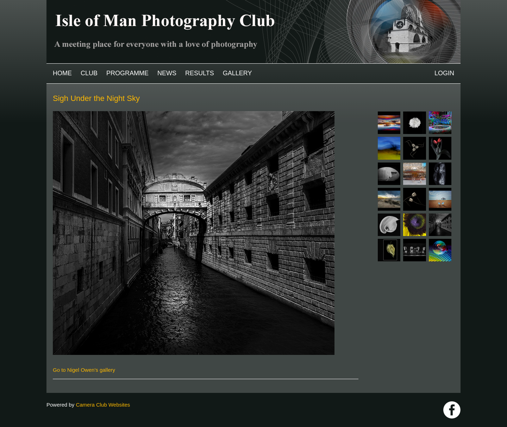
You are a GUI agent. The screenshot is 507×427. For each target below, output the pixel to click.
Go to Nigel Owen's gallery (84, 370)
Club (89, 73)
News (166, 73)
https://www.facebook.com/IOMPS (452, 410)
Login (444, 73)
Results (199, 73)
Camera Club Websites (103, 405)
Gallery (237, 73)
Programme (127, 73)
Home (62, 73)
